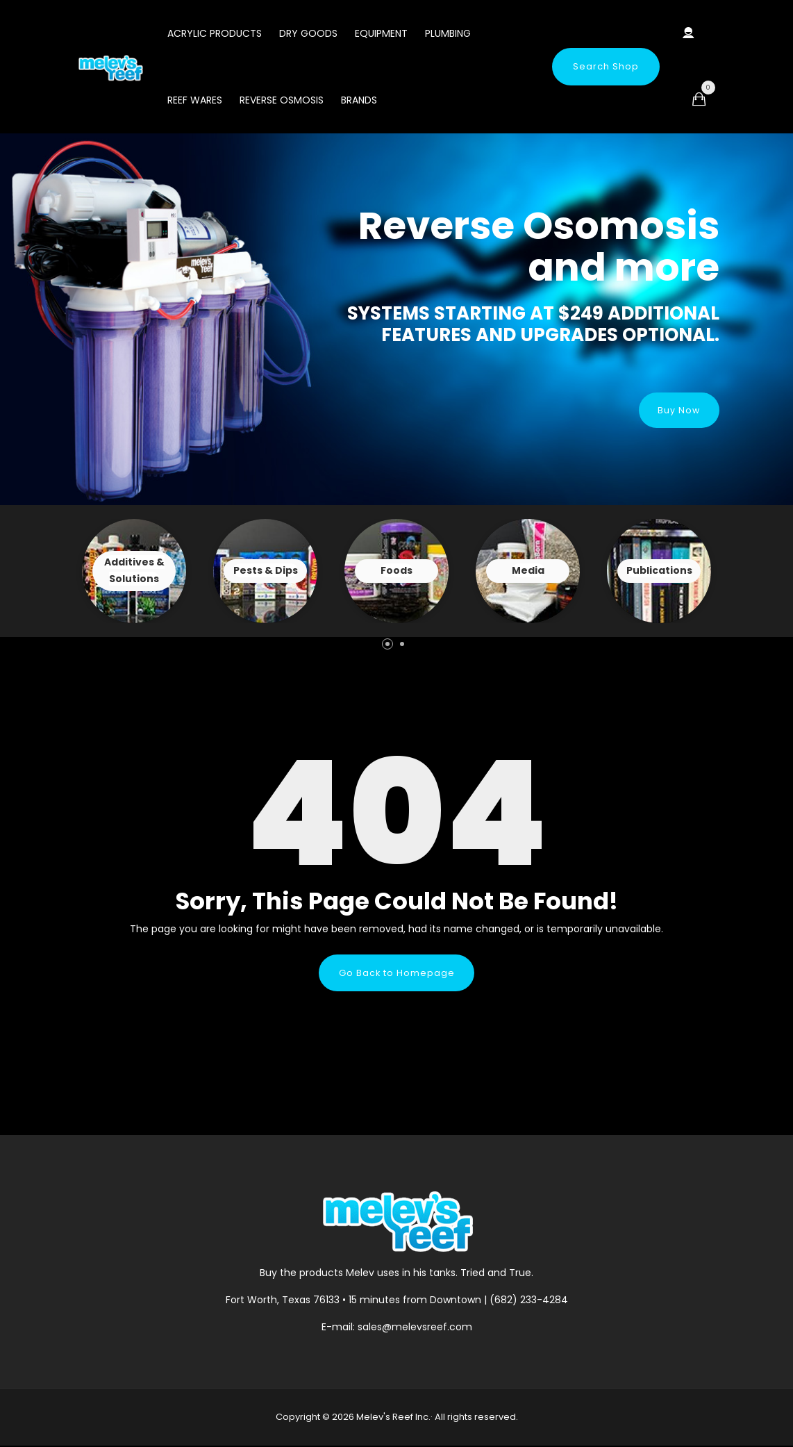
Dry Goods (308, 33)
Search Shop (606, 66)
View (134, 571)
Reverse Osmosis (282, 100)
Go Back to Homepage (396, 972)
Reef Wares (194, 100)
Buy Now (677, 409)
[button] (387, 644)
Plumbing (448, 33)
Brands (359, 100)
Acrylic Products (214, 33)
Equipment (381, 33)
